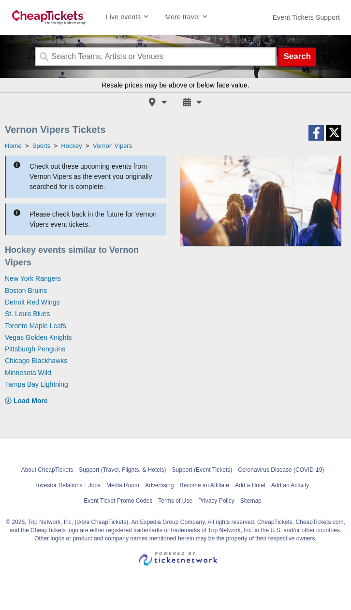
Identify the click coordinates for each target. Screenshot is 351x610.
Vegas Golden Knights (38, 337)
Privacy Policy (216, 500)
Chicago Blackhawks (36, 360)
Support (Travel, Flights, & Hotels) (122, 469)
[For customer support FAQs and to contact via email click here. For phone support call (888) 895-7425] (306, 17)
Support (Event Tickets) (202, 469)
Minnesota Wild (28, 373)
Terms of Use (175, 500)
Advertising (159, 485)
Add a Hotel (250, 485)
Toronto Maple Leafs (35, 326)
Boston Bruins (26, 290)
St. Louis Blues (27, 314)
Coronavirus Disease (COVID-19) (281, 469)
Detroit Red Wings (32, 302)
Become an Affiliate (204, 485)
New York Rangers (33, 278)
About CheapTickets (47, 469)
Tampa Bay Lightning (36, 384)
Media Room (122, 485)
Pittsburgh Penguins (35, 349)
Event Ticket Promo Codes (118, 500)
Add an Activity (290, 485)
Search (297, 56)
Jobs (94, 485)
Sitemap (251, 500)
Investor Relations (59, 485)
